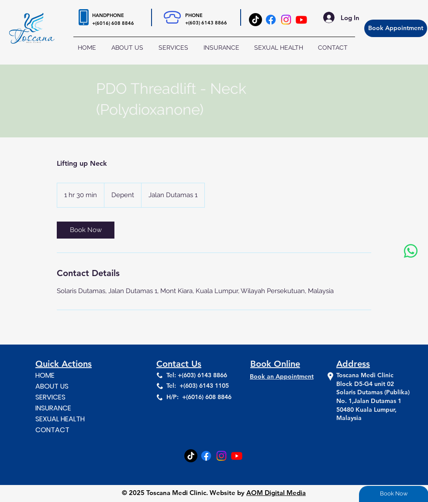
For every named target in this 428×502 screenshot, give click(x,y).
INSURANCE (53, 408)
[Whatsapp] (410, 251)
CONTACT (52, 430)
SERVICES (50, 397)
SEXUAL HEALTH (60, 419)
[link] (85, 230)
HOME (45, 375)
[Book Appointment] (395, 28)
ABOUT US (52, 386)
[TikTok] (255, 19)
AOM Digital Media (276, 492)
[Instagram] (286, 19)
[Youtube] (301, 19)
